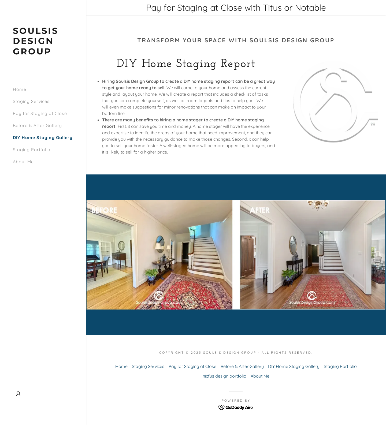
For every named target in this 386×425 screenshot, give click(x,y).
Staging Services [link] (31, 101)
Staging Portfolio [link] (31, 149)
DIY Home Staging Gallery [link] (42, 137)
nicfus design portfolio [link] (224, 376)
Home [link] (19, 89)
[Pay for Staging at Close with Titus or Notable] (236, 7)
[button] (18, 394)
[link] (43, 52)
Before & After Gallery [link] (37, 125)
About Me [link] (23, 161)
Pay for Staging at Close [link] (40, 113)
